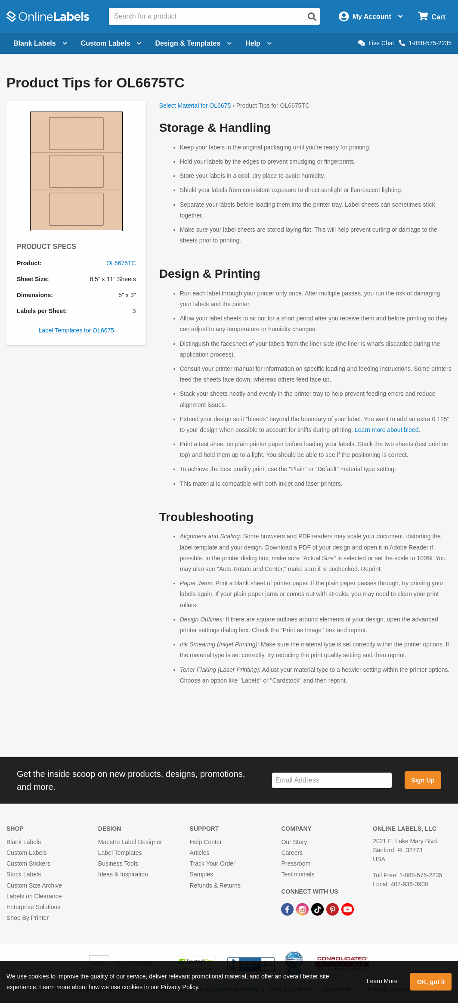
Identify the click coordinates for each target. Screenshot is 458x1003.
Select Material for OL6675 (195, 105)
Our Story (294, 841)
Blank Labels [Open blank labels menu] (40, 43)
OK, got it (431, 981)
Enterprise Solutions (33, 907)
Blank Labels (23, 841)
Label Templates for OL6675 (76, 330)
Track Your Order (212, 863)
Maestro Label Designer (130, 841)
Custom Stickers (28, 863)
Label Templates (120, 852)
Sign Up (422, 780)
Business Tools (118, 863)
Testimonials (297, 874)
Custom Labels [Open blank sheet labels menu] (111, 43)
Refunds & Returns (215, 885)
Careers (292, 852)
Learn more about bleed (387, 429)
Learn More (382, 981)
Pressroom (295, 863)
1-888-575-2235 (425, 43)
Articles (200, 852)
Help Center (206, 841)
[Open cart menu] (432, 16)
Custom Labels (26, 852)
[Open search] (312, 17)
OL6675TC (121, 263)
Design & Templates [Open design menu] (193, 43)
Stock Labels (23, 874)
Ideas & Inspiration (123, 874)
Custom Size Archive (34, 885)
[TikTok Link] (318, 908)
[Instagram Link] (303, 908)
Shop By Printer (27, 917)
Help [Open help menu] (258, 43)
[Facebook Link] (288, 908)
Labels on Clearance (34, 896)
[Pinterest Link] (333, 908)
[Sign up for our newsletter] (332, 781)
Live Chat (376, 43)
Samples (201, 874)
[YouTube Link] (347, 908)
